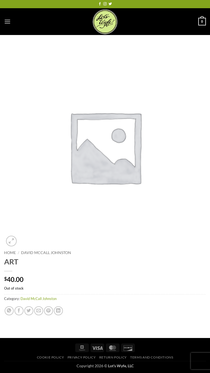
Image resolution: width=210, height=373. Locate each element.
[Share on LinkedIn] (58, 310)
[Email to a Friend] (38, 310)
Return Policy (113, 357)
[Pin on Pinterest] (48, 310)
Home (10, 252)
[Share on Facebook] (19, 310)
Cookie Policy (50, 357)
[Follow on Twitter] (110, 4)
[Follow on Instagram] (105, 4)
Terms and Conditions (151, 357)
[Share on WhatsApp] (9, 310)
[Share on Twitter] (28, 310)
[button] (7, 21)
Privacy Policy (82, 357)
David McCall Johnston (46, 252)
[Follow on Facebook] (99, 4)
